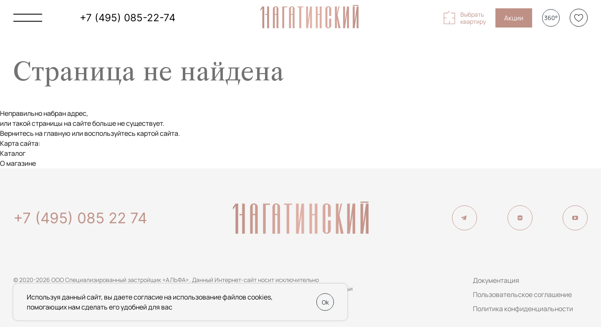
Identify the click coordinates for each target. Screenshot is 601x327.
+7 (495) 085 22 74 (80, 218)
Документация (496, 280)
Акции (513, 17)
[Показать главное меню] (27, 18)
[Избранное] (579, 18)
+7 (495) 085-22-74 (127, 18)
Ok (325, 302)
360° (551, 18)
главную (57, 133)
